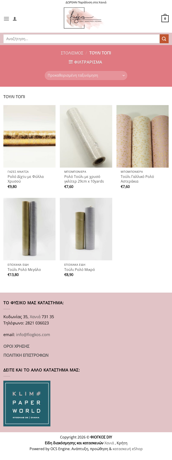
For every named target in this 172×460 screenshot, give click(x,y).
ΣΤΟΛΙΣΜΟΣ (72, 53)
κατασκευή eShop (128, 448)
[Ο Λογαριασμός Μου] (15, 19)
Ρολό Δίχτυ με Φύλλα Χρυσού (26, 179)
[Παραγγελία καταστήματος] (86, 75)
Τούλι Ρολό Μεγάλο (24, 269)
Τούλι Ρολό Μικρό (79, 269)
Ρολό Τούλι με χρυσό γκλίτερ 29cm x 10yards (84, 179)
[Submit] (164, 38)
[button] (6, 19)
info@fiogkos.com (33, 334)
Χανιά (35, 316)
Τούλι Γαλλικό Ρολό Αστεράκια (137, 179)
